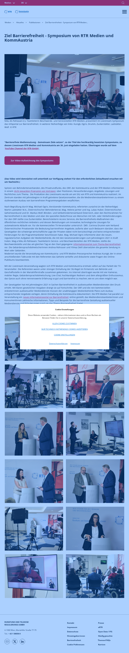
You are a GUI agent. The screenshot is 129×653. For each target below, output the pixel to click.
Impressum (75, 343)
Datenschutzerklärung (58, 343)
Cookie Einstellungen (64, 335)
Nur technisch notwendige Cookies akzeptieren (64, 329)
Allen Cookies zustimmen (64, 323)
